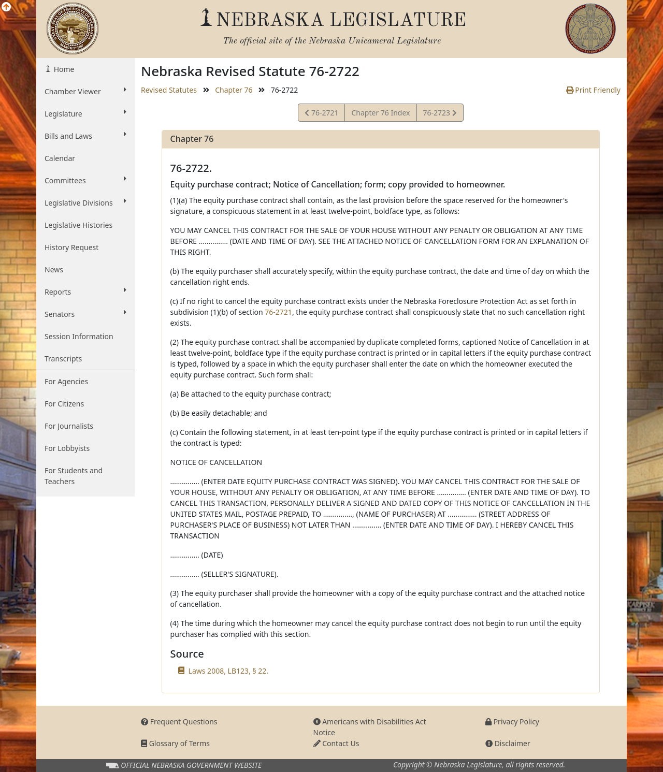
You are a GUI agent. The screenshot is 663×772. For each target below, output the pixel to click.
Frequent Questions (179, 721)
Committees (85, 180)
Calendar (60, 158)
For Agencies (66, 381)
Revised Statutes (169, 90)
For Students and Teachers (74, 475)
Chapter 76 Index (380, 113)
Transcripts (63, 358)
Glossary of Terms (175, 743)
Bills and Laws (85, 135)
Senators (85, 314)
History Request (71, 247)
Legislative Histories (78, 225)
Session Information (79, 336)
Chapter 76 (233, 90)
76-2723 (440, 114)
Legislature (85, 113)
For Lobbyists (67, 448)
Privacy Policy (512, 721)
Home (63, 69)
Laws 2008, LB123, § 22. (228, 671)
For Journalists (69, 426)
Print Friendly (593, 90)
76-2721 (321, 114)
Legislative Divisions (85, 202)
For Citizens (64, 404)
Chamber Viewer (85, 91)
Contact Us (336, 743)
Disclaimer (507, 743)
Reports (85, 291)
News (54, 269)
